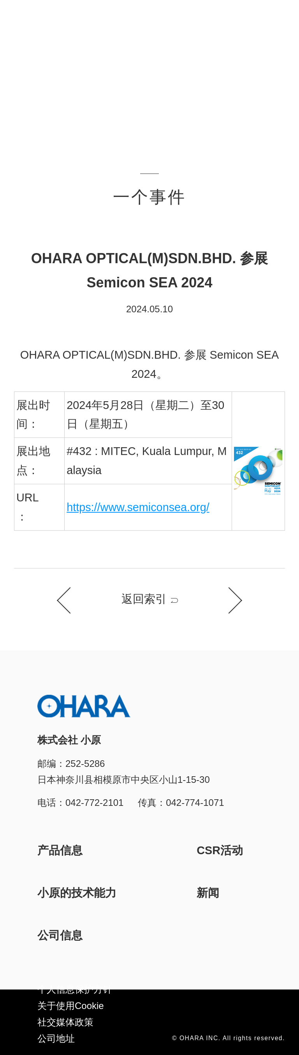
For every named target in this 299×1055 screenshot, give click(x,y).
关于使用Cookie (70, 1005)
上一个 (70, 601)
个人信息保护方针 (74, 989)
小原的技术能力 (76, 893)
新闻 (208, 893)
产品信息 (60, 850)
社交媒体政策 (65, 1022)
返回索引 (144, 599)
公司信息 (60, 935)
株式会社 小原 (43, 21)
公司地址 (56, 1038)
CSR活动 (220, 850)
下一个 (229, 601)
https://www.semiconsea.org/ (138, 507)
